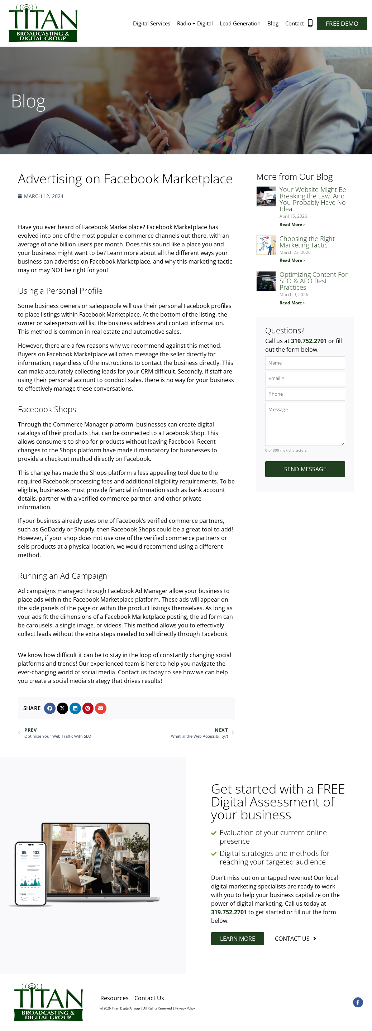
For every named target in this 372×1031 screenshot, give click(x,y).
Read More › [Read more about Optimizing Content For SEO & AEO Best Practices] (292, 303)
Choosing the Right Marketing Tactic (307, 241)
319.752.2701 (309, 341)
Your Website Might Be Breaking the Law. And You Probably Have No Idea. (313, 199)
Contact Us (149, 998)
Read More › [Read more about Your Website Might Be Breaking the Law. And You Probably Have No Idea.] (292, 224)
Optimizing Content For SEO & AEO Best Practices (314, 281)
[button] (50, 708)
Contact (294, 23)
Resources (114, 998)
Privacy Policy (185, 1008)
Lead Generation (240, 23)
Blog (272, 23)
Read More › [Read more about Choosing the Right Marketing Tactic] (292, 260)
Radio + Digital (195, 23)
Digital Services (151, 23)
